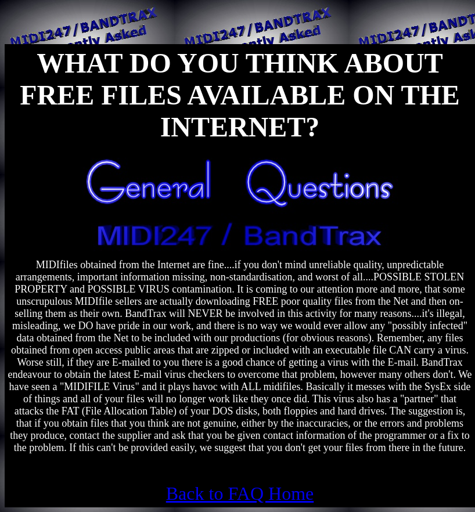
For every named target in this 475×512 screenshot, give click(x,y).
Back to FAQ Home (240, 493)
